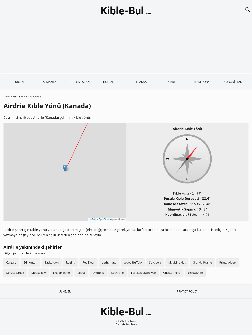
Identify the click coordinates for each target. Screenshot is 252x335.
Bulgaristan (80, 82)
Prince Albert (227, 262)
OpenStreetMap (106, 219)
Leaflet (92, 219)
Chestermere (171, 273)
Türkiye (18, 82)
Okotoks (98, 273)
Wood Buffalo (133, 262)
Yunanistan (233, 82)
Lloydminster (61, 273)
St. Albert (155, 262)
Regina (70, 262)
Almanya (49, 82)
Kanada (28, 96)
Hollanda (110, 82)
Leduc (81, 273)
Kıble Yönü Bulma (13, 96)
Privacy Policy (187, 291)
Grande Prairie (202, 262)
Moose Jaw (38, 273)
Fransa (141, 82)
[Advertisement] (126, 48)
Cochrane (117, 273)
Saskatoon (52, 262)
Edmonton (30, 262)
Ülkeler (65, 291)
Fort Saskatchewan (143, 273)
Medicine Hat (177, 262)
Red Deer (88, 262)
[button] (65, 168)
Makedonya (202, 82)
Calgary (11, 262)
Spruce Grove (15, 273)
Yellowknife (195, 273)
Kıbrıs (172, 82)
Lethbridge (109, 262)
